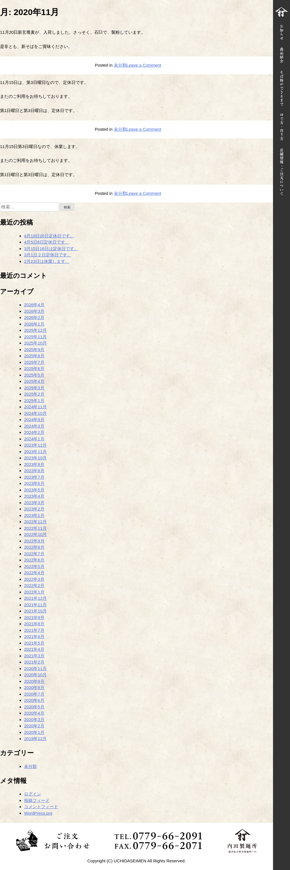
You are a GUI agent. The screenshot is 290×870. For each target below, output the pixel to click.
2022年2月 (34, 585)
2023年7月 (34, 477)
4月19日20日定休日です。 (49, 235)
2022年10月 (35, 534)
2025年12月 (35, 330)
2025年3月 (34, 387)
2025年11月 (35, 336)
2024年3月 (34, 426)
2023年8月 (34, 470)
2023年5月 (34, 489)
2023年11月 (35, 451)
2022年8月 (34, 547)
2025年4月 (34, 381)
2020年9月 (34, 681)
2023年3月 (34, 502)
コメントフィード (41, 806)
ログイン (32, 793)
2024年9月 (34, 419)
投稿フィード (37, 800)
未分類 (120, 65)
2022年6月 (34, 560)
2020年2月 (34, 725)
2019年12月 (35, 738)
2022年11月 (35, 528)
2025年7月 (34, 362)
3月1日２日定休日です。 (47, 254)
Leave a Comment (144, 65)
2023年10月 (35, 457)
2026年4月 (34, 304)
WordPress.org (38, 813)
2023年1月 (34, 515)
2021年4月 (34, 649)
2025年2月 (34, 394)
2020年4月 (34, 713)
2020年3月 (34, 719)
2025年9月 (34, 349)
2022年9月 (34, 541)
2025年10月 (35, 343)
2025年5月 (34, 375)
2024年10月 (35, 413)
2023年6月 (34, 483)
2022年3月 (34, 579)
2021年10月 (35, 611)
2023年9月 (34, 464)
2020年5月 (34, 706)
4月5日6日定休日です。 (46, 242)
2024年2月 (34, 432)
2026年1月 (34, 324)
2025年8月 (34, 355)
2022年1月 (34, 592)
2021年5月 (34, 643)
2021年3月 (34, 655)
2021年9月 (34, 617)
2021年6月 (34, 636)
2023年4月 (34, 496)
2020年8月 (34, 687)
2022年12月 (35, 521)
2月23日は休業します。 (46, 261)
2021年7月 (34, 630)
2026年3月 (34, 311)
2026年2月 (34, 317)
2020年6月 (34, 700)
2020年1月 (34, 732)
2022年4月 (34, 572)
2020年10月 (35, 674)
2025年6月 (34, 368)
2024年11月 (35, 406)
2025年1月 (34, 400)
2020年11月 (35, 668)
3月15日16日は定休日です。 (51, 248)
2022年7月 (34, 553)
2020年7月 (34, 694)
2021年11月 (35, 604)
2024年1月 (34, 438)
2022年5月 (34, 566)
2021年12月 (35, 598)
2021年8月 (34, 623)
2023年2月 (34, 508)
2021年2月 (34, 662)
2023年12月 (35, 445)
